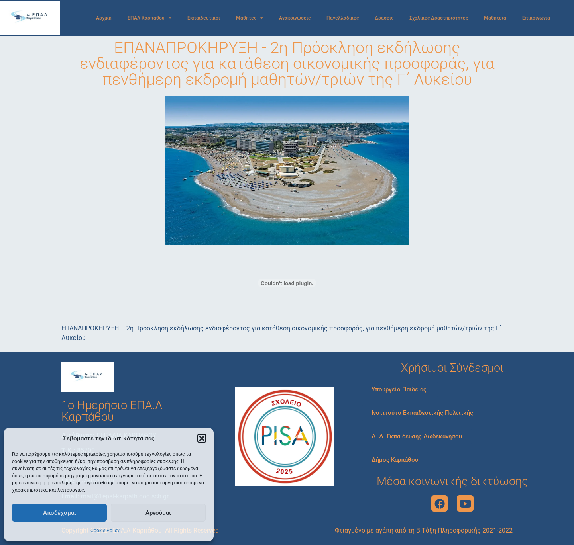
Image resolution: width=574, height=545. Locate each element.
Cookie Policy (105, 530)
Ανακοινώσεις (295, 18)
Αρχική (104, 18)
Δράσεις (384, 18)
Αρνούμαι (158, 512)
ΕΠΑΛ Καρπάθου (149, 18)
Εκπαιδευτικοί (203, 18)
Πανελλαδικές (342, 18)
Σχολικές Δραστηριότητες (438, 18)
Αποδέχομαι (59, 512)
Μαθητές (249, 18)
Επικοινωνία (536, 18)
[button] (202, 438)
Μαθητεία (495, 18)
